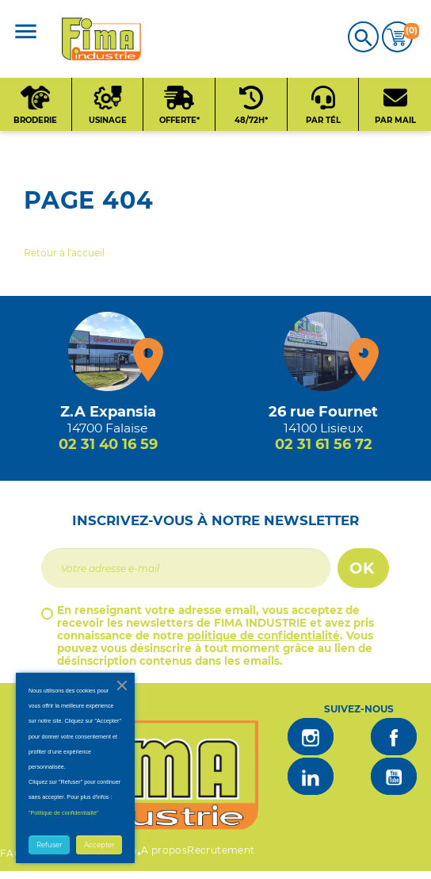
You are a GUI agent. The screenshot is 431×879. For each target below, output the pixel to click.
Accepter (99, 845)
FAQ (11, 853)
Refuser (49, 845)
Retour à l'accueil (64, 253)
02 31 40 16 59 (108, 444)
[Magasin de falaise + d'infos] (107, 351)
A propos (164, 850)
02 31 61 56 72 (323, 444)
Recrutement (220, 850)
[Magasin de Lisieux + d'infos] (323, 351)
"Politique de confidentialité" (64, 812)
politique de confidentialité (263, 635)
